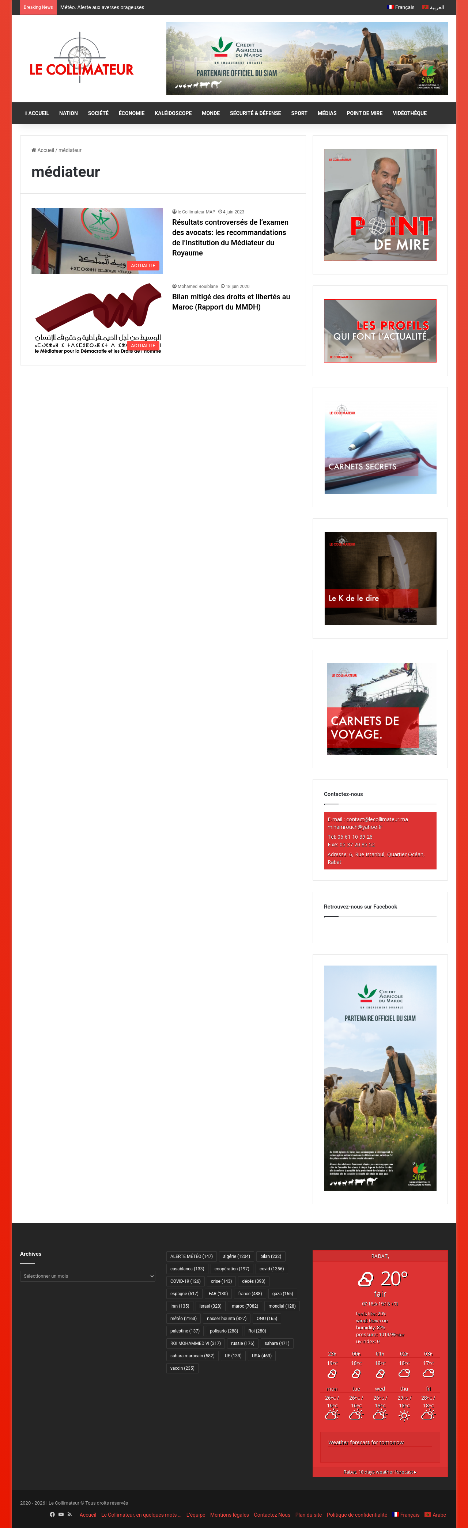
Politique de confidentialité (357, 1515)
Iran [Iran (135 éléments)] (179, 1306)
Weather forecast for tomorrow (366, 1442)
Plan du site (308, 1515)
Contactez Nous (272, 1515)
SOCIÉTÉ (98, 113)
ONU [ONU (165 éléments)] (267, 1318)
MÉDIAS (327, 113)
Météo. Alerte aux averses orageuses (102, 7)
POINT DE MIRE (365, 113)
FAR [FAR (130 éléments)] (218, 1293)
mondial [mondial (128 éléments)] (282, 1306)
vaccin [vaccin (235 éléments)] (182, 1368)
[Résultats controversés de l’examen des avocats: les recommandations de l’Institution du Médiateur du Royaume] (97, 241)
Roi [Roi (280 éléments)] (258, 1331)
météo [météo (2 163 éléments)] (183, 1318)
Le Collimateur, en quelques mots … (141, 1515)
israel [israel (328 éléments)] (211, 1306)
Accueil (42, 150)
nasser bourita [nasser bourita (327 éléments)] (226, 1318)
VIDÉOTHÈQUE (410, 113)
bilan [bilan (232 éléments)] (270, 1256)
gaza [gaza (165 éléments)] (282, 1293)
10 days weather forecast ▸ (380, 1472)
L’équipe (195, 1515)
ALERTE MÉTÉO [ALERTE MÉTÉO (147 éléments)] (191, 1256)
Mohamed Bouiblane (198, 286)
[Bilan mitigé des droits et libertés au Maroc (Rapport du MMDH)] (97, 318)
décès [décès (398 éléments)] (253, 1281)
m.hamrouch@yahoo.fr (355, 826)
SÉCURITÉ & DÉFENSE (255, 113)
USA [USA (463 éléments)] (262, 1355)
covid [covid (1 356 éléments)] (272, 1268)
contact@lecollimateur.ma (377, 819)
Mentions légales (229, 1515)
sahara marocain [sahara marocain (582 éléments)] (192, 1355)
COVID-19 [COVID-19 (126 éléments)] (185, 1281)
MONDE (211, 113)
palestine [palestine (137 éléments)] (185, 1331)
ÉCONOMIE (131, 113)
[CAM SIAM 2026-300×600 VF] (380, 1189)
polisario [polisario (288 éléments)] (224, 1331)
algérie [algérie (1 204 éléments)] (236, 1256)
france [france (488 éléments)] (250, 1293)
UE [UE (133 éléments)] (233, 1355)
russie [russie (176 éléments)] (242, 1343)
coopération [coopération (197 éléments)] (232, 1268)
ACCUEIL (37, 113)
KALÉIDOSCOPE (173, 113)
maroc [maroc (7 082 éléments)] (245, 1306)
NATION (68, 113)
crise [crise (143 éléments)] (221, 1281)
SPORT (299, 113)
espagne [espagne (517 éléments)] (184, 1293)
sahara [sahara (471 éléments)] (277, 1343)
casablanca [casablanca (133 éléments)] (187, 1268)
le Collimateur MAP (196, 212)
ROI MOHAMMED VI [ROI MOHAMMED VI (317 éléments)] (195, 1343)
